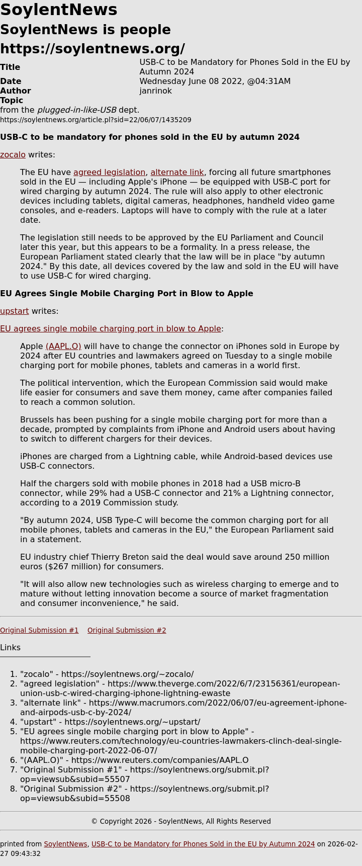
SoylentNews (65, 844)
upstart (14, 311)
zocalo (13, 154)
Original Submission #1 (39, 630)
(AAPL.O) (63, 346)
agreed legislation (109, 172)
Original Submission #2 (126, 630)
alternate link (177, 172)
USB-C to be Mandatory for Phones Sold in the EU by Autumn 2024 (203, 844)
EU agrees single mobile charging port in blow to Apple (110, 328)
